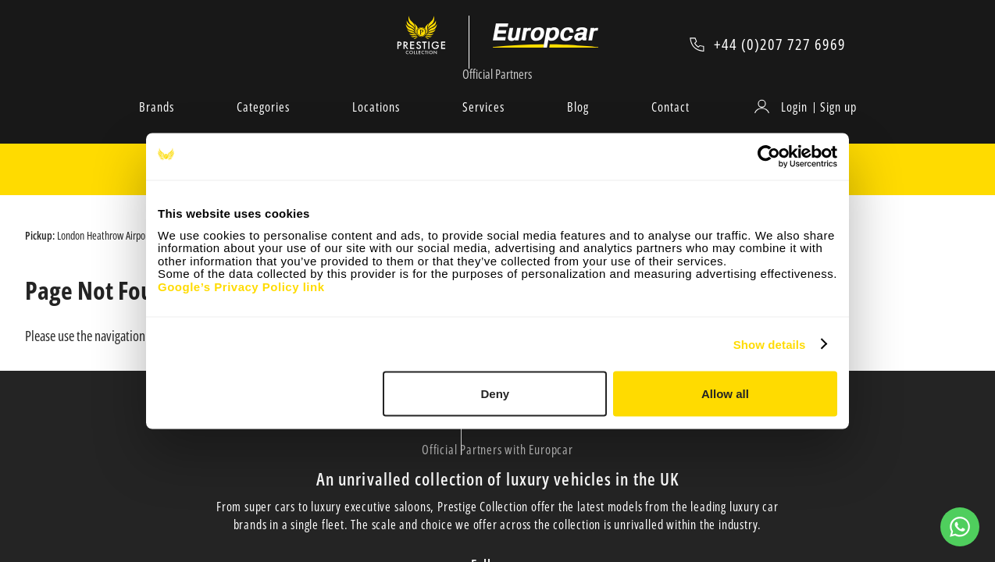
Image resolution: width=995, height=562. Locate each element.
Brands (156, 124)
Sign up (838, 124)
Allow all (725, 393)
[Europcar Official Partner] (547, 44)
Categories (263, 124)
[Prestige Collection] (433, 44)
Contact (670, 124)
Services (483, 124)
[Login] (783, 124)
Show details (769, 343)
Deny (495, 393)
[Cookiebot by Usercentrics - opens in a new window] (769, 157)
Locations (376, 124)
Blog (578, 124)
